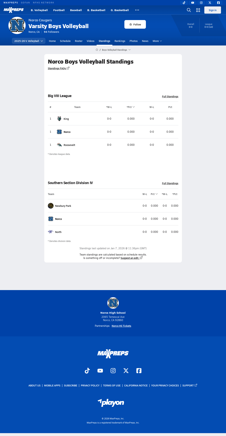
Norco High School (113, 306)
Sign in (213, 10)
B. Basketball (96, 10)
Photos (134, 41)
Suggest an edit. (132, 258)
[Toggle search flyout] (189, 10)
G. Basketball (120, 10)
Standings (104, 41)
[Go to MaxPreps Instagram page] (113, 371)
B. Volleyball (39, 10)
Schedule (65, 41)
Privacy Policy (90, 385)
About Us (34, 385)
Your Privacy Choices (165, 385)
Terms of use (112, 385)
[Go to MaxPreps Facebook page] (139, 371)
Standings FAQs (59, 68)
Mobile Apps (52, 385)
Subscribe (70, 385)
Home (52, 41)
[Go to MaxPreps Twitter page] (126, 371)
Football (59, 10)
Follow (135, 24)
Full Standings (170, 96)
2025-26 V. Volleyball (28, 41)
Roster (78, 41)
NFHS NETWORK (43, 2)
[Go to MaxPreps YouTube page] (100, 371)
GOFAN (25, 2)
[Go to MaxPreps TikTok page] (87, 371)
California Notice (136, 385)
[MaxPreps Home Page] (97, 50)
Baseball (76, 10)
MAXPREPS (11, 2)
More (157, 41)
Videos (90, 41)
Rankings (120, 41)
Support (190, 385)
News (145, 41)
